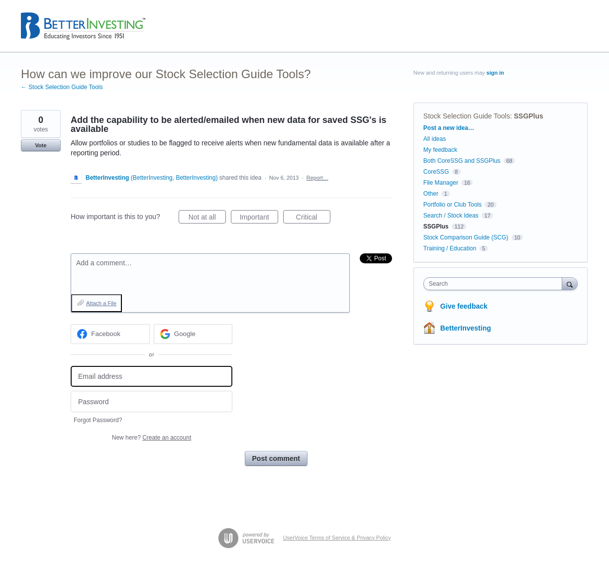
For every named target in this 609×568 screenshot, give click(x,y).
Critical (313, 218)
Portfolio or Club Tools (452, 204)
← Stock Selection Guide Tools (62, 87)
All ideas (434, 138)
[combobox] (495, 283)
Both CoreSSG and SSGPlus (462, 160)
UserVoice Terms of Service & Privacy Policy (337, 538)
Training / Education (449, 248)
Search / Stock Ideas (451, 215)
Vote (40, 145)
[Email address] (151, 376)
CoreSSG (436, 171)
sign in (495, 73)
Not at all (207, 218)
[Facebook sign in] (110, 334)
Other (430, 193)
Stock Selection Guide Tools (466, 116)
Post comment (276, 458)
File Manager (440, 182)
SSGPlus (528, 116)
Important (259, 218)
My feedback (440, 149)
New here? (151, 437)
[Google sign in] (193, 334)
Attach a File (101, 303)
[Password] (151, 401)
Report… (317, 178)
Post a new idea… (448, 127)
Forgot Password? (98, 420)
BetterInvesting (465, 328)
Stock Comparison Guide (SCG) (465, 237)
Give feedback (464, 306)
